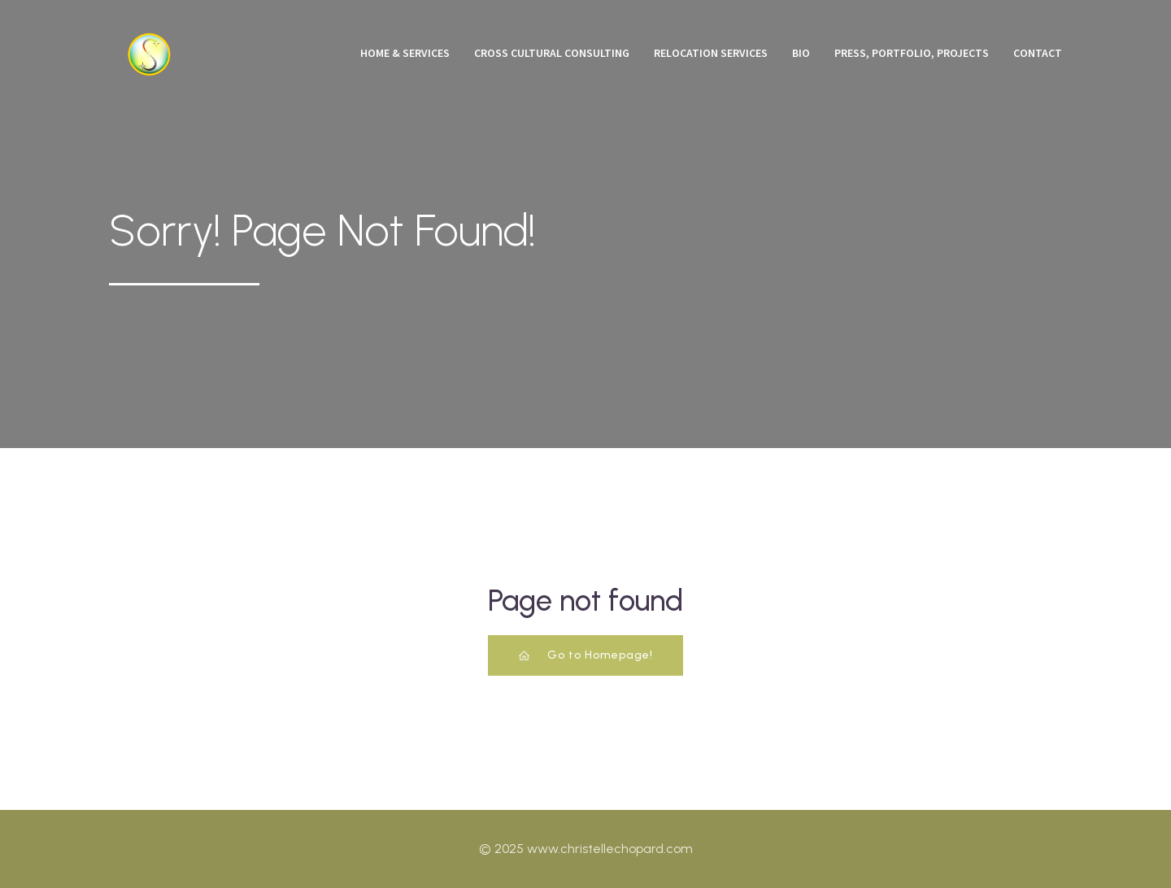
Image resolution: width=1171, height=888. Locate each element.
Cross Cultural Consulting (551, 53)
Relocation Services (711, 53)
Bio (801, 53)
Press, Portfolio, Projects (911, 53)
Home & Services (405, 53)
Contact (1037, 53)
